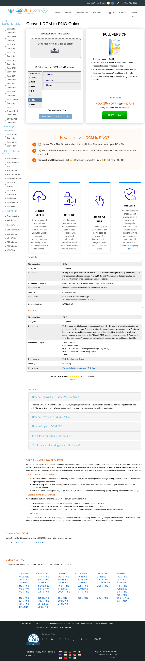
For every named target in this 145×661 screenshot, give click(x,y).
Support (110, 13)
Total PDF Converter (11, 46)
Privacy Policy (40, 652)
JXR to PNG (43, 583)
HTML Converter (100, 624)
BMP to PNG (43, 574)
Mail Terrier (12, 220)
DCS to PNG (24, 583)
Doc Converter (86, 624)
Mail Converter (73, 624)
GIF (32, 91)
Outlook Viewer (14, 230)
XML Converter (52, 627)
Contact (122, 13)
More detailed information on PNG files (78, 368)
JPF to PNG (82, 577)
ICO (33, 95)
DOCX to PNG (64, 592)
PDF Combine (13, 158)
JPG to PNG (24, 592)
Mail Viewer (12, 234)
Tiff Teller (11, 206)
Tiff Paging (12, 198)
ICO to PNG (24, 589)
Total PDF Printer (11, 184)
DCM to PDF (40, 542)
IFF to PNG (62, 589)
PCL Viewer (12, 242)
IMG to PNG (24, 586)
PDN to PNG (102, 574)
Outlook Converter (57, 624)
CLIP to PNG (82, 583)
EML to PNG (82, 586)
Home (57, 13)
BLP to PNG (82, 580)
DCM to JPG (19, 542)
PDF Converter (42, 624)
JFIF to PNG (82, 592)
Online (68, 13)
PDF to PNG (24, 574)
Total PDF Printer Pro (12, 192)
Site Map (30, 652)
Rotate (49, 85)
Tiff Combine (12, 202)
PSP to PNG (43, 589)
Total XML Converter (11, 86)
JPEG (33, 77)
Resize (49, 80)
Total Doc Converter (11, 54)
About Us (134, 15)
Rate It (72, 379)
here (130, 249)
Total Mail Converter (11, 93)
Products (97, 13)
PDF (33, 104)
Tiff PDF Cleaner (14, 178)
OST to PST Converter (12, 121)
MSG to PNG (83, 589)
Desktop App (82, 13)
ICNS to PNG (63, 586)
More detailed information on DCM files (78, 300)
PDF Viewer (12, 246)
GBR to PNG (102, 580)
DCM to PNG (43, 586)
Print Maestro (13, 216)
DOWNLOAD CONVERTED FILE (55, 117)
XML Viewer (12, 250)
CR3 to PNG (63, 574)
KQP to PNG (63, 580)
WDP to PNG (63, 577)
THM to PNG (82, 574)
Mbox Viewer (12, 238)
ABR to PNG (43, 592)
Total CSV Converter (11, 78)
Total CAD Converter (11, 70)
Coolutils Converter (11, 31)
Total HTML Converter (12, 39)
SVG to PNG (63, 583)
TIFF (33, 86)
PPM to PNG (43, 580)
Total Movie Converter (12, 144)
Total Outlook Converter (13, 101)
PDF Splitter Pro (14, 174)
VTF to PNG (24, 580)
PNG (33, 100)
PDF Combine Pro (13, 164)
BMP (33, 82)
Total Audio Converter (12, 136)
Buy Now (114, 115)
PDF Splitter (12, 170)
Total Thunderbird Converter (12, 111)
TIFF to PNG (43, 577)
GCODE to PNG (104, 583)
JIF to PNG (101, 577)
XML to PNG (24, 577)
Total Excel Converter (12, 62)
